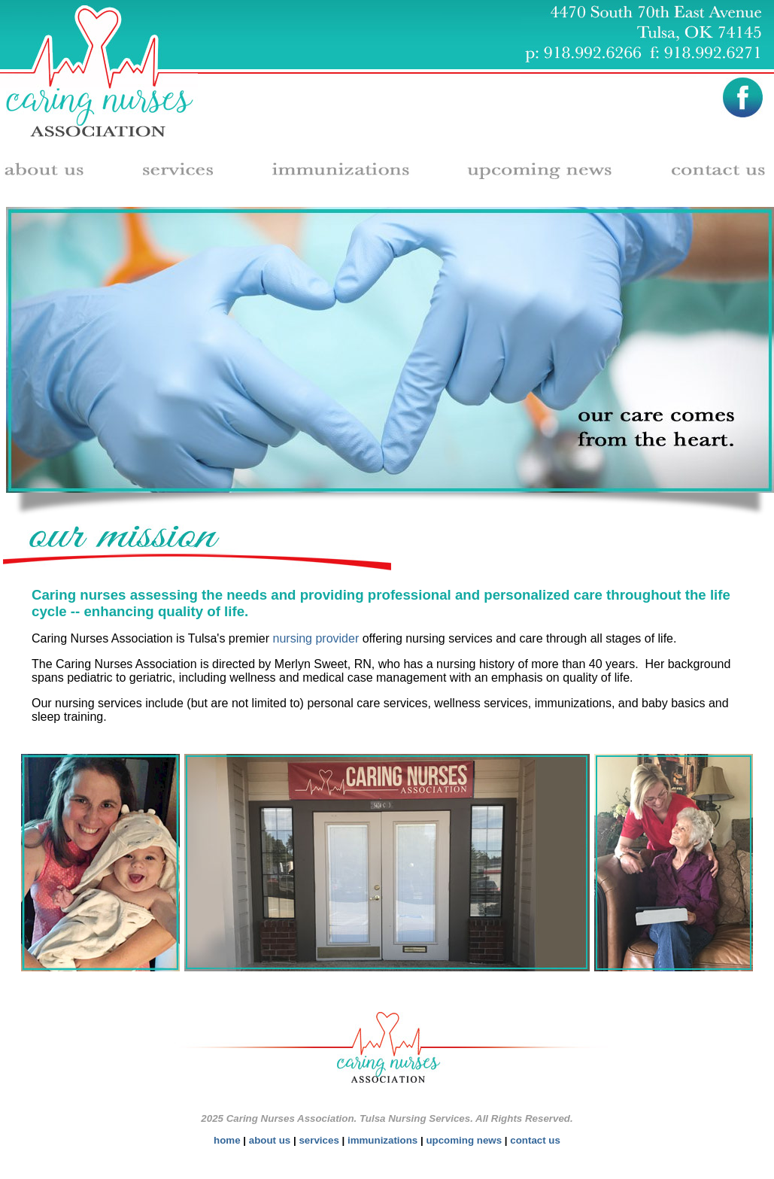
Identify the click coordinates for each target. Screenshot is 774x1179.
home (227, 1140)
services (318, 1140)
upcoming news (464, 1140)
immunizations (382, 1140)
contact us (535, 1140)
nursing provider (316, 638)
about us (270, 1140)
